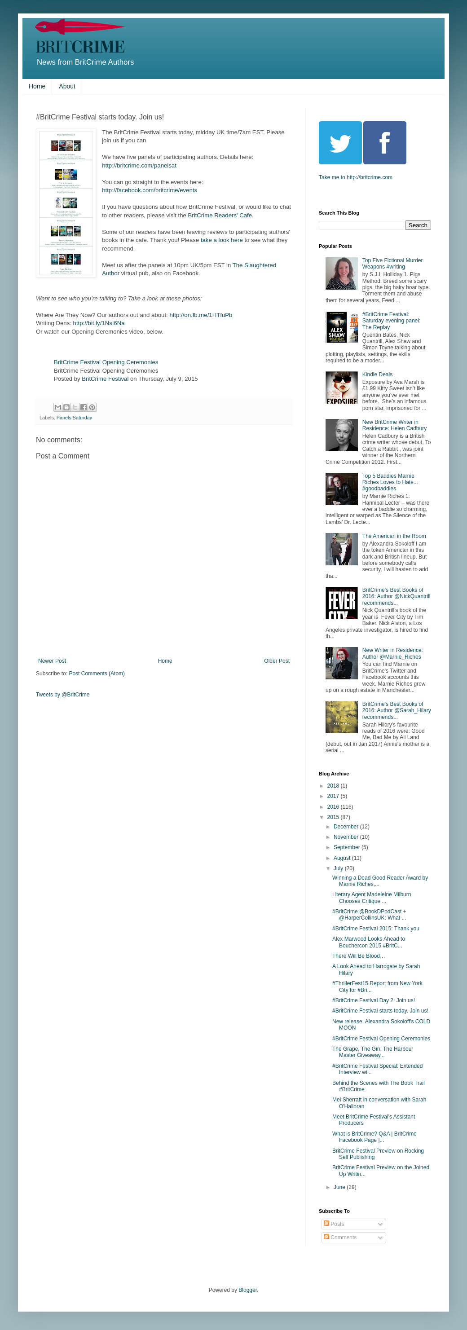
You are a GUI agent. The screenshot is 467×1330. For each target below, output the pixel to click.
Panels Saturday (74, 417)
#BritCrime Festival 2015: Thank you (375, 928)
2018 (334, 786)
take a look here (222, 240)
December (347, 827)
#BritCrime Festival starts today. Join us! (380, 1011)
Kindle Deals (377, 374)
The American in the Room (394, 536)
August (343, 858)
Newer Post (52, 661)
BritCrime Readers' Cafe (220, 215)
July (339, 868)
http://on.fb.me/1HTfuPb (200, 315)
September (347, 847)
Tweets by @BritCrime (63, 694)
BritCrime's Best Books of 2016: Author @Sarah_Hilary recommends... (396, 710)
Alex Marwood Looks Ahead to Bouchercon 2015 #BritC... (368, 942)
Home (37, 86)
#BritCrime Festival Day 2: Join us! (373, 1000)
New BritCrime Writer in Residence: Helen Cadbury (394, 425)
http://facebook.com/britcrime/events (149, 190)
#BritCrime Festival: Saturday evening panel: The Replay (391, 320)
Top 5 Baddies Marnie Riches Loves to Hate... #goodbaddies (390, 482)
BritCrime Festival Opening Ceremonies (106, 362)
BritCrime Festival (105, 378)
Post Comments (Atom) (97, 673)
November (347, 837)
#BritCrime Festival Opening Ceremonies (381, 1038)
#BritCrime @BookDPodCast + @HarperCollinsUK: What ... (369, 914)
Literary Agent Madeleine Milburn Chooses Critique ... (371, 897)
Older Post (277, 661)
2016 (334, 807)
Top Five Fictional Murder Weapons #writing (392, 263)
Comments (340, 1237)
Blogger (247, 1290)
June (340, 1187)
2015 (334, 817)
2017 (334, 796)
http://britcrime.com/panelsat (139, 165)
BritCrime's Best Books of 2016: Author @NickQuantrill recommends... (396, 596)
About (67, 86)
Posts (334, 1224)
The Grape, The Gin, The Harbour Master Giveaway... (372, 1052)
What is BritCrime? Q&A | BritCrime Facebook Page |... (374, 1137)
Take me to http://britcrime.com (355, 177)
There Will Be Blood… (358, 956)
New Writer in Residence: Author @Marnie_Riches (392, 653)
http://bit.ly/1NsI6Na (99, 323)
